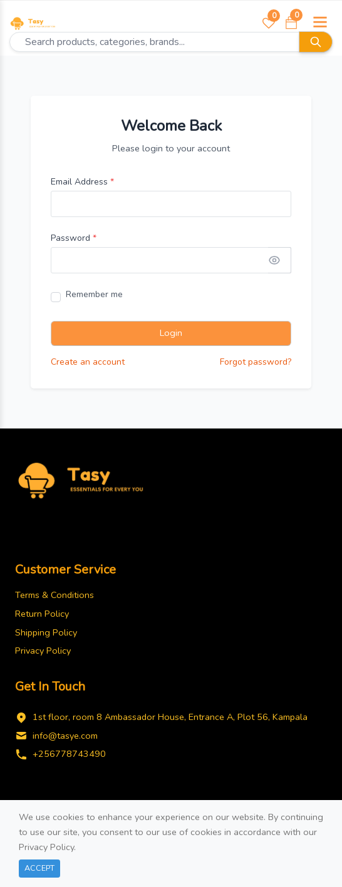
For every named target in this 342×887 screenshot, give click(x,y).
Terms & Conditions (54, 595)
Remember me (94, 294)
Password (73, 238)
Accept (39, 868)
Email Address (82, 182)
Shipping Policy (46, 632)
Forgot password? (255, 362)
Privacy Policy (43, 650)
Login (171, 333)
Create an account (88, 362)
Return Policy (42, 613)
